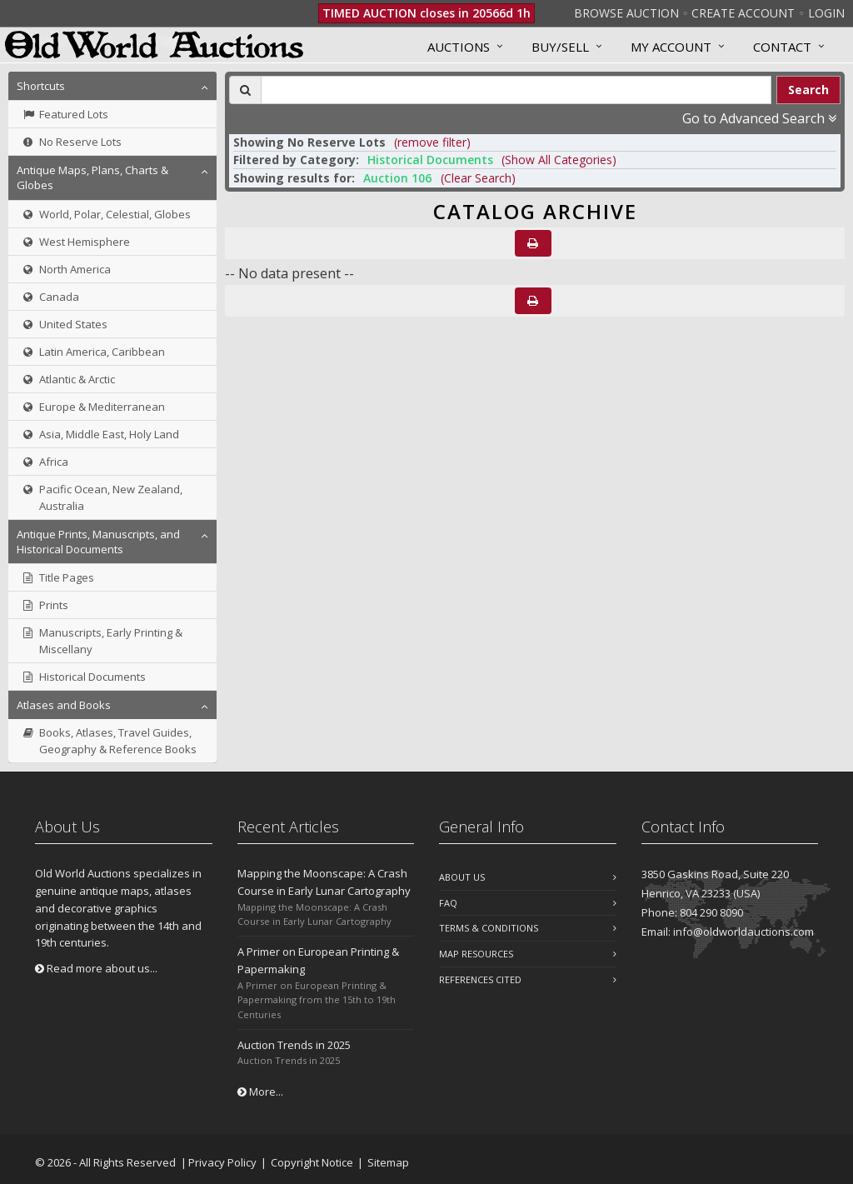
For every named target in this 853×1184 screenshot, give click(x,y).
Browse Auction (626, 13)
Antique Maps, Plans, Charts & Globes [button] (92, 177)
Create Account (743, 13)
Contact (782, 46)
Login (826, 13)
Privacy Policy (222, 1162)
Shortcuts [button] (41, 85)
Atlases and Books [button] (64, 704)
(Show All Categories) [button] (558, 159)
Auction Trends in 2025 (294, 1044)
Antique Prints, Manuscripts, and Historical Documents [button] (98, 542)
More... (260, 1091)
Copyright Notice (312, 1162)
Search (808, 89)
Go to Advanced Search (759, 118)
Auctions (458, 46)
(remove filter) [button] (432, 142)
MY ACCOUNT (671, 46)
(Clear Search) (478, 178)
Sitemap (388, 1162)
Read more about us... (96, 968)
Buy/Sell (560, 46)
